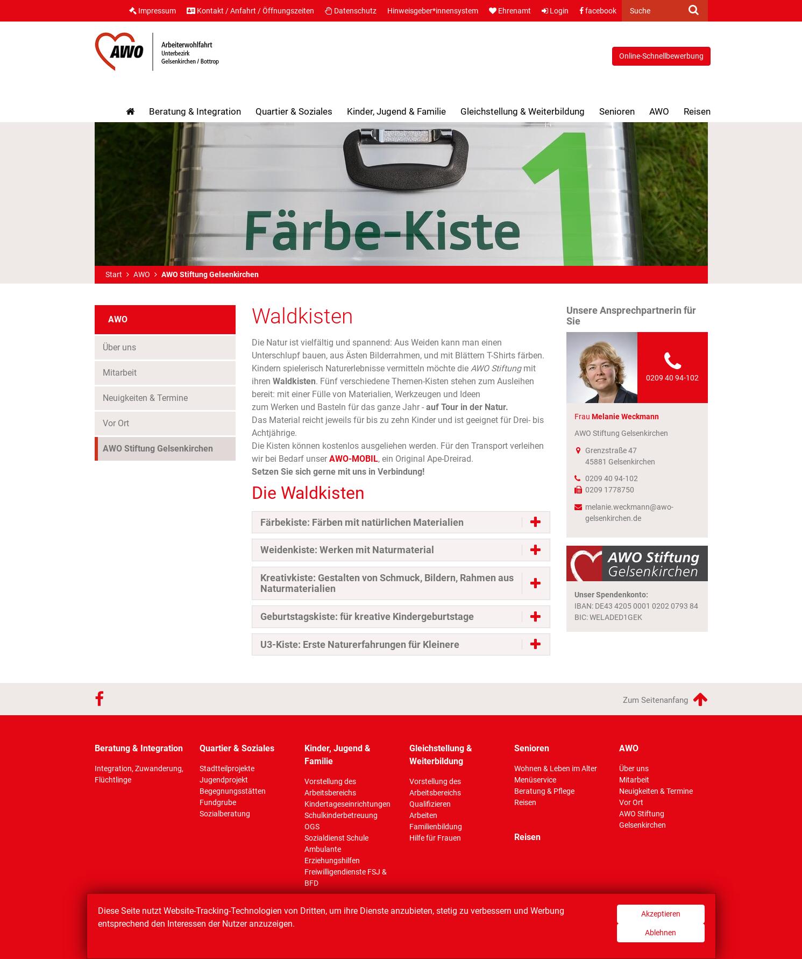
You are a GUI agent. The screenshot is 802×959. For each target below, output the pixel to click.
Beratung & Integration (195, 111)
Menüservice (535, 779)
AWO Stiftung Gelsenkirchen (158, 448)
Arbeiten (423, 815)
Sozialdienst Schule (336, 838)
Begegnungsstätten (233, 791)
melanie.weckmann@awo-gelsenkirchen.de (629, 513)
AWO (659, 111)
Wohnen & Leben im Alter (555, 768)
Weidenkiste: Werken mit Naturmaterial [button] (347, 550)
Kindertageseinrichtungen (347, 804)
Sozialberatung (225, 813)
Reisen (697, 111)
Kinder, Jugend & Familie (396, 111)
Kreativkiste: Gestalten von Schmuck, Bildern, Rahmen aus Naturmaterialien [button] (387, 583)
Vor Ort (116, 423)
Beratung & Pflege (544, 791)
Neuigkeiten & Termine (145, 398)
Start (113, 274)
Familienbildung (435, 826)
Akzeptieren (660, 913)
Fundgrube (218, 802)
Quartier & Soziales (293, 111)
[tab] (401, 522)
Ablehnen (660, 932)
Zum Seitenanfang (665, 699)
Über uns (119, 347)
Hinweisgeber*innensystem (432, 10)
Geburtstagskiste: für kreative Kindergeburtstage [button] (367, 616)
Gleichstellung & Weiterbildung (522, 111)
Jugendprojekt (224, 779)
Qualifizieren (430, 804)
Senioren (617, 111)
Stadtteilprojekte (227, 768)
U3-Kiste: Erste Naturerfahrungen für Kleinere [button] (359, 644)
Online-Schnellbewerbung (661, 56)
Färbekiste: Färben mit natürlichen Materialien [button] (362, 522)
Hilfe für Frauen (435, 838)
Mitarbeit (120, 373)
